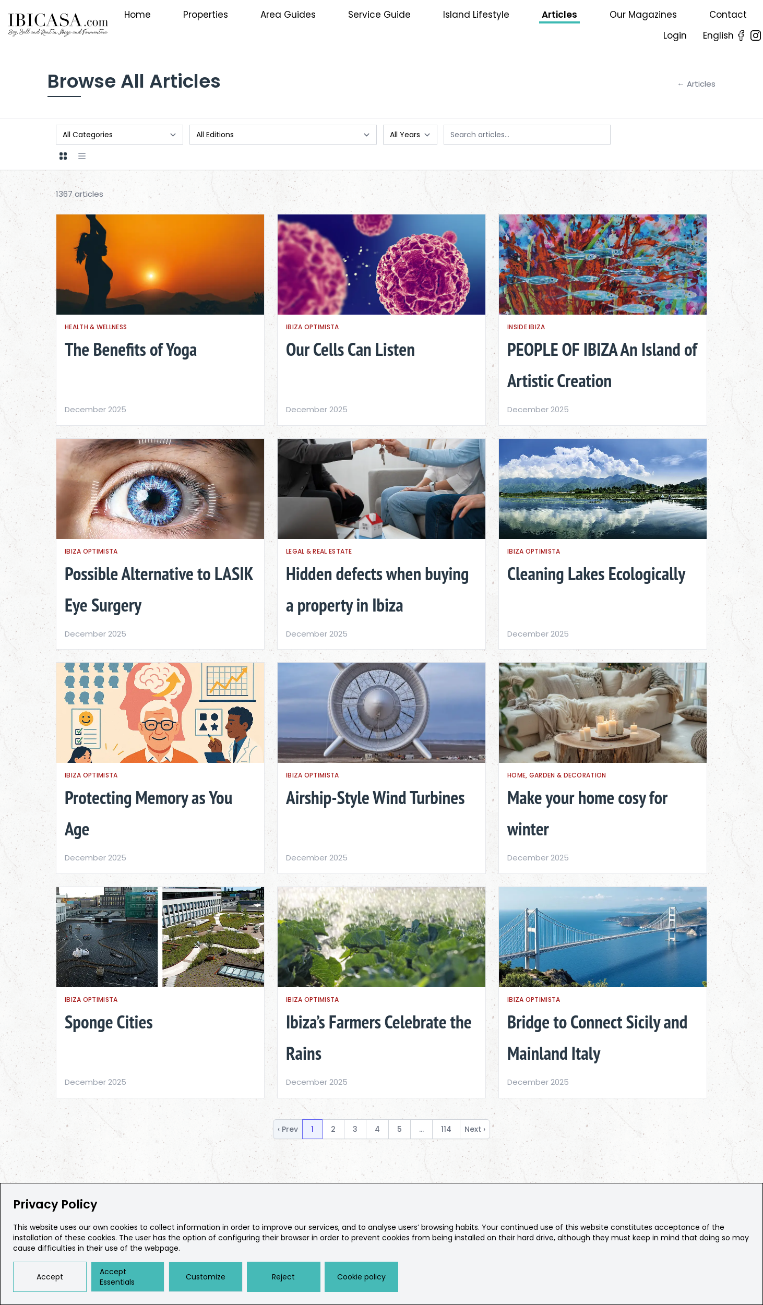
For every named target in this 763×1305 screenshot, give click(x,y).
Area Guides (288, 14)
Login (675, 35)
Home (137, 14)
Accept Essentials (117, 1276)
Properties (205, 14)
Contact (728, 14)
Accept (50, 1277)
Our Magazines (643, 14)
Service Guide (379, 14)
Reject (283, 1277)
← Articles (696, 83)
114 (446, 1129)
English (718, 35)
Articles (559, 14)
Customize (205, 1277)
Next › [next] (474, 1129)
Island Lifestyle (476, 14)
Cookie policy (361, 1277)
